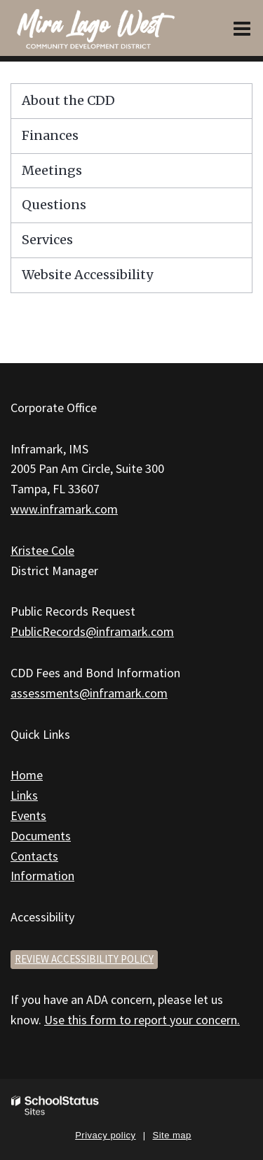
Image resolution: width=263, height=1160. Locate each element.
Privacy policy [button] (105, 1135)
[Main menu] (242, 28)
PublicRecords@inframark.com (92, 631)
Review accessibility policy (84, 959)
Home (27, 775)
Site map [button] (172, 1135)
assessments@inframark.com (89, 693)
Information (42, 876)
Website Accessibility (87, 275)
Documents (41, 836)
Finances (50, 135)
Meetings (52, 170)
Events (28, 815)
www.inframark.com (64, 509)
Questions (54, 205)
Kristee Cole (42, 550)
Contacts (34, 856)
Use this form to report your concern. (142, 1020)
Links (24, 795)
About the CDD (68, 100)
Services (47, 240)
